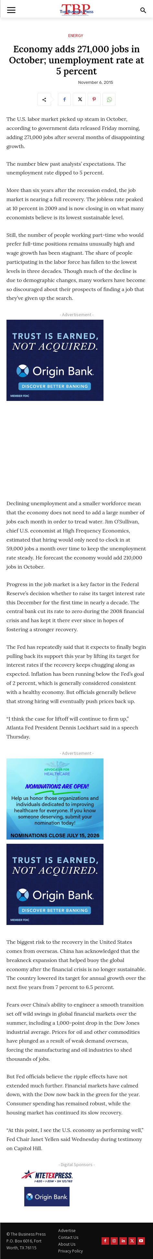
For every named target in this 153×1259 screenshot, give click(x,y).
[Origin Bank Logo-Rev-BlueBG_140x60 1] (46, 1196)
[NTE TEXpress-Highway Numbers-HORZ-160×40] (46, 1176)
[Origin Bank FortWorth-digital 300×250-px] (55, 360)
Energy (75, 35)
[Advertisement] (55, 445)
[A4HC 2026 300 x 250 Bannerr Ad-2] (55, 799)
